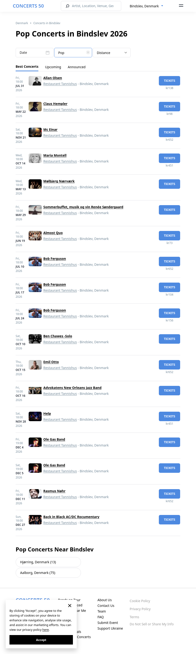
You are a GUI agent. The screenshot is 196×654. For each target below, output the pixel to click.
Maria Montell (55, 155)
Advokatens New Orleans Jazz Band (72, 387)
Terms (134, 617)
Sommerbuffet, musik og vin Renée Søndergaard (83, 207)
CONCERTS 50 (28, 6)
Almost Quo (53, 232)
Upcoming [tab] (53, 67)
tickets (169, 81)
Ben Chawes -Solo (57, 336)
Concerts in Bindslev (46, 23)
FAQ (101, 617)
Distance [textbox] (103, 52)
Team (102, 611)
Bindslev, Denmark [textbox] (144, 6)
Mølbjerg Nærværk (59, 181)
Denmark (22, 23)
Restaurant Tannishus (60, 83)
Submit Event (108, 622)
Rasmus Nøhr (54, 491)
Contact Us (106, 605)
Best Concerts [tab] (27, 66)
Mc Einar (50, 129)
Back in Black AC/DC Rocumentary (71, 516)
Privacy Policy (140, 609)
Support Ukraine (110, 628)
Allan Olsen (52, 78)
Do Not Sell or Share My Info (152, 624)
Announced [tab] (76, 67)
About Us (105, 600)
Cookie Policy (140, 601)
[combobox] (146, 6)
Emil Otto (51, 362)
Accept (41, 640)
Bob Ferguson (54, 258)
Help (47, 413)
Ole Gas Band (54, 439)
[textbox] (73, 53)
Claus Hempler (55, 103)
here (45, 629)
